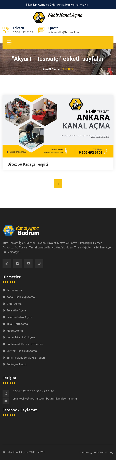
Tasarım (83, 452)
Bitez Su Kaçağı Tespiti (28, 164)
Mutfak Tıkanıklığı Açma (22, 351)
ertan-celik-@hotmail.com (64, 32)
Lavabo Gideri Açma (19, 317)
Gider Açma (14, 304)
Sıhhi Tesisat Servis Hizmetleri (26, 358)
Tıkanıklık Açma (16, 310)
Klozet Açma (15, 331)
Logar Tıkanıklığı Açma (21, 337)
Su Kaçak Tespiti (17, 364)
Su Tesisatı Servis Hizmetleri (25, 344)
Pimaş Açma (15, 290)
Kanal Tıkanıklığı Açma (21, 297)
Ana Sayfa (49, 69)
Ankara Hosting (103, 452)
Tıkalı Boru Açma (17, 324)
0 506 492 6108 (23, 32)
